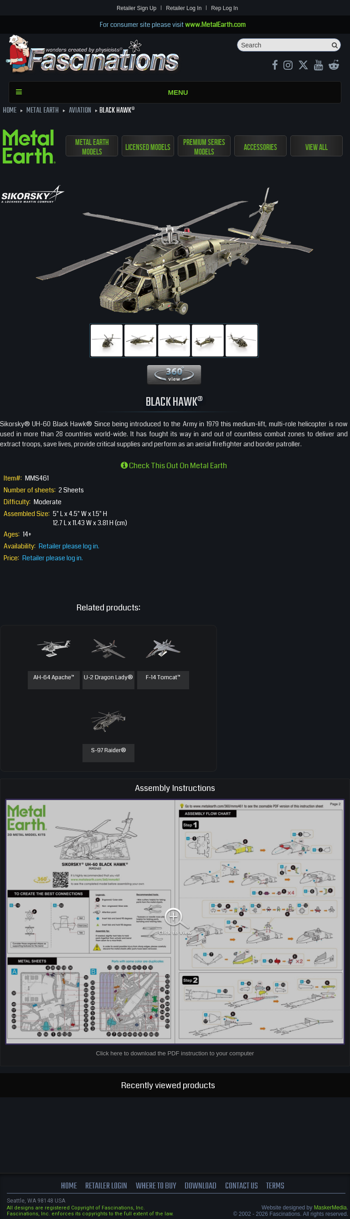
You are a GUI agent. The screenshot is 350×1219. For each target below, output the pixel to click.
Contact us (241, 1186)
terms (275, 1186)
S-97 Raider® (108, 750)
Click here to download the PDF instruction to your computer (175, 1053)
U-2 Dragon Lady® (108, 678)
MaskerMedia (330, 1207)
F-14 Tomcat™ (163, 678)
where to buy (156, 1186)
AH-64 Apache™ (53, 678)
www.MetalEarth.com (215, 24)
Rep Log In (224, 8)
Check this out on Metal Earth (174, 465)
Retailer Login (106, 1186)
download (200, 1186)
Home (69, 1186)
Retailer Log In (183, 8)
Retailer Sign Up (136, 8)
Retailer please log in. (69, 546)
